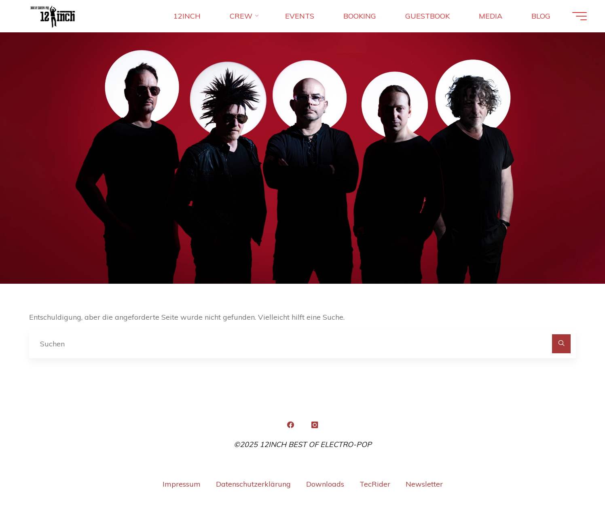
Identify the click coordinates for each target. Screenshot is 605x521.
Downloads (325, 484)
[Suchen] (561, 343)
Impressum (182, 484)
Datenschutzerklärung (253, 484)
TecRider (375, 484)
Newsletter (424, 484)
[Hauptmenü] (579, 16)
